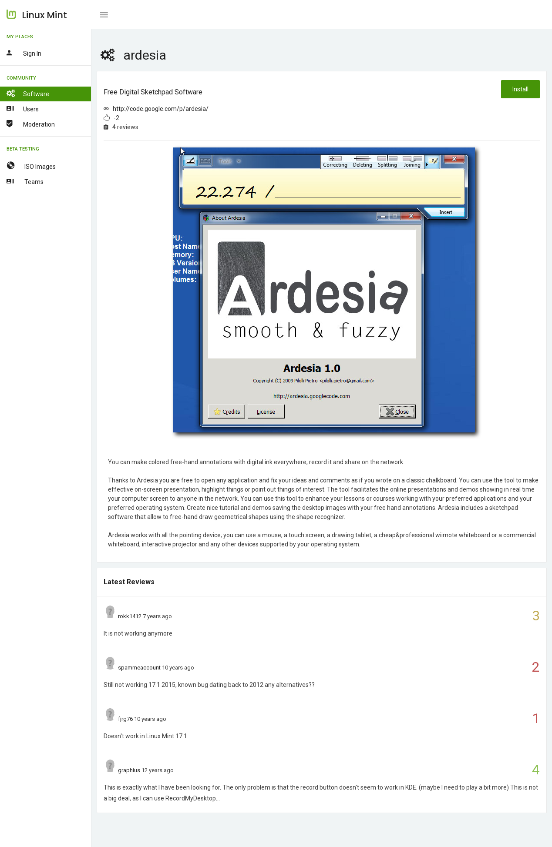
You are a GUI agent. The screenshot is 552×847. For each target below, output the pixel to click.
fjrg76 (125, 719)
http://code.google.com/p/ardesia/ (161, 108)
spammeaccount (139, 667)
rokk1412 (129, 616)
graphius (129, 770)
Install (520, 89)
